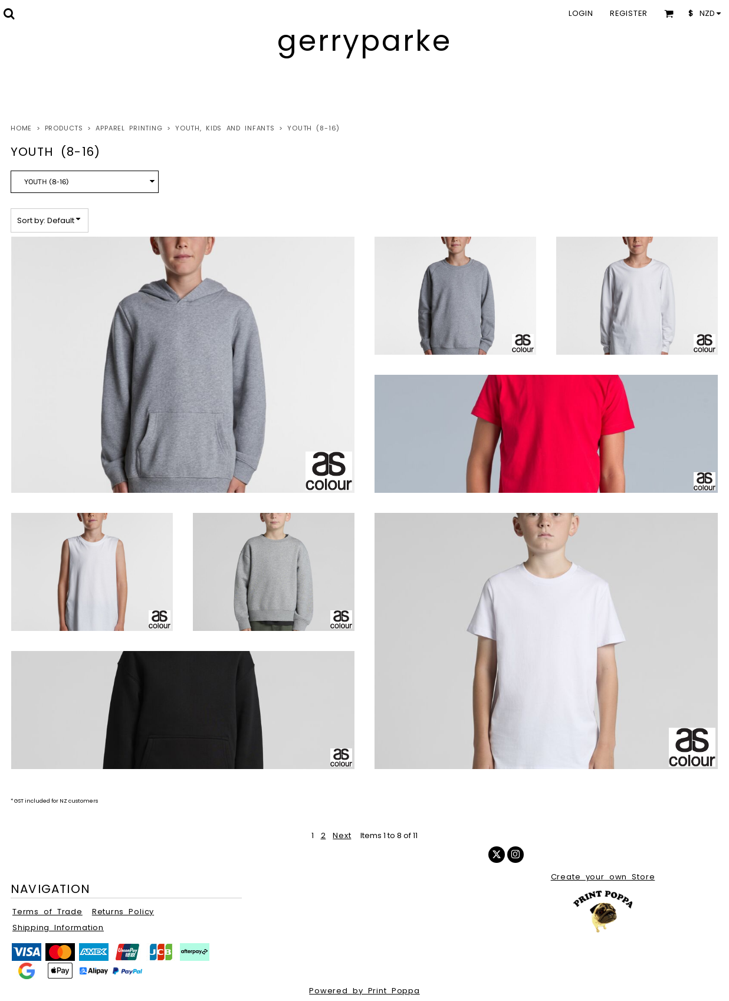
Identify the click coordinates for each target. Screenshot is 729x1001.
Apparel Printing (129, 128)
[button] (9, 13)
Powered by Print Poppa (364, 990)
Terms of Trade (47, 911)
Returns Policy (123, 911)
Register (629, 13)
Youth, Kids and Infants (225, 128)
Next (342, 835)
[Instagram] (515, 854)
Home (21, 128)
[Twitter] (496, 854)
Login (581, 13)
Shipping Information (58, 927)
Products (64, 128)
